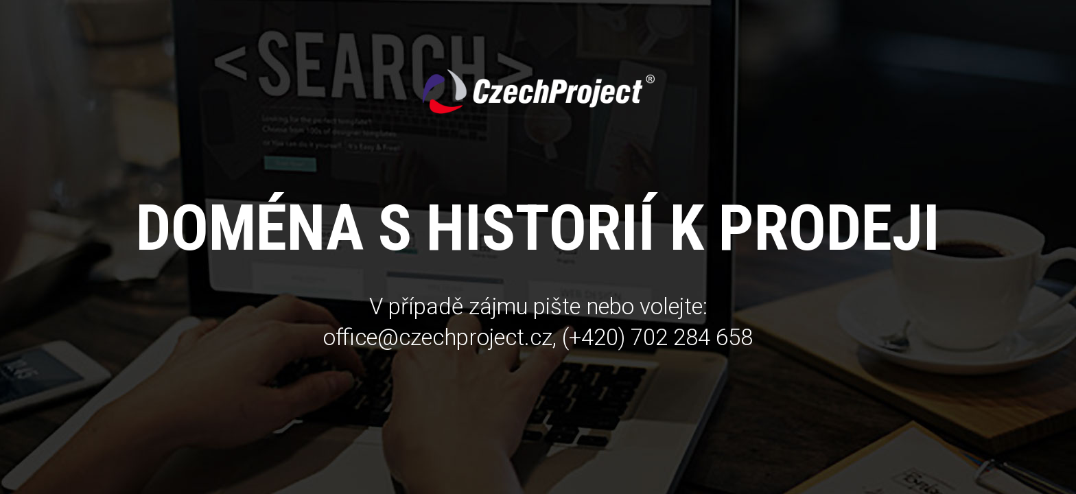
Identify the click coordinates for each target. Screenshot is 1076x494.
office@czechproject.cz (437, 337)
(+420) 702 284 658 (657, 337)
